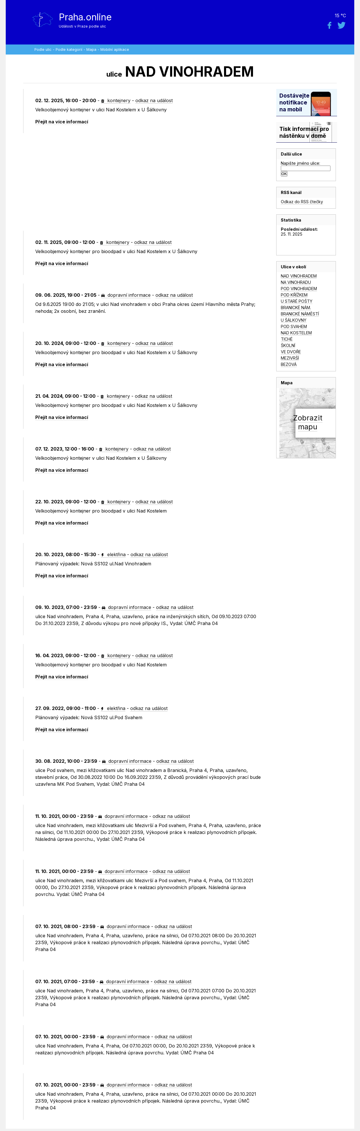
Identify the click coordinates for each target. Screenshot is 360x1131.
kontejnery (116, 100)
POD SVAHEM (294, 326)
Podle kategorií (69, 49)
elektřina (113, 554)
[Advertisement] (149, 182)
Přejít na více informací (61, 122)
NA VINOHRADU (296, 282)
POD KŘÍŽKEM (294, 294)
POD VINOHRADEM (299, 288)
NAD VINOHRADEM (299, 275)
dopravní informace (126, 295)
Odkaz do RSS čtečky (302, 201)
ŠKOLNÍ (288, 345)
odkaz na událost (154, 100)
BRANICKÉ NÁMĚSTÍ (300, 313)
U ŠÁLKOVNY (293, 320)
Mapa (91, 49)
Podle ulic (43, 49)
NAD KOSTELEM (296, 332)
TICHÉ (287, 339)
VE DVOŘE (291, 351)
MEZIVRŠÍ (290, 358)
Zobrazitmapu (307, 422)
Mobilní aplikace (114, 49)
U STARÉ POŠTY (296, 301)
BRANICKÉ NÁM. (296, 307)
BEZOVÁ (289, 364)
